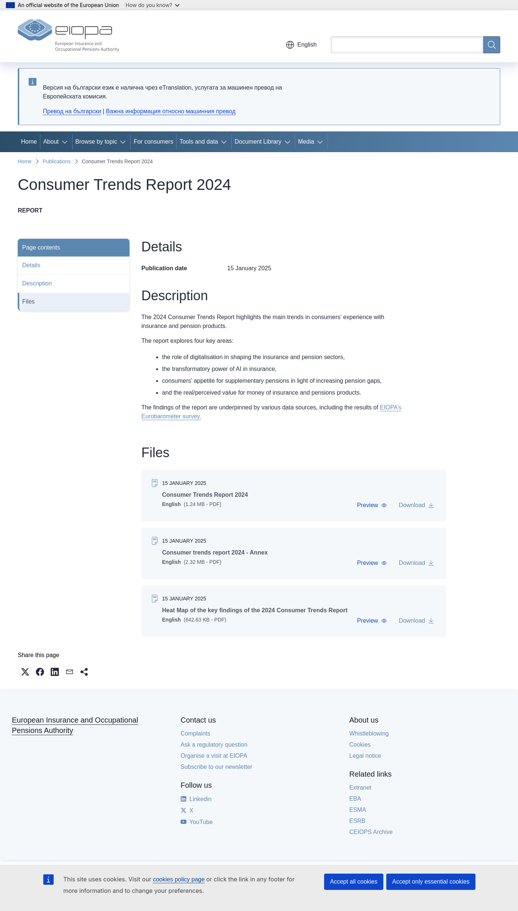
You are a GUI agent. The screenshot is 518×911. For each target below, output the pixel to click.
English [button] (301, 44)
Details (31, 265)
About (51, 141)
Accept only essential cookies (431, 881)
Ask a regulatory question (214, 744)
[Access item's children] (66, 141)
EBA (355, 799)
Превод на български (72, 111)
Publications (57, 161)
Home (29, 141)
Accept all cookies (353, 881)
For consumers (153, 141)
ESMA (357, 810)
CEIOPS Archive (371, 832)
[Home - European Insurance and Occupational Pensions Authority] (68, 36)
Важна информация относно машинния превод (170, 111)
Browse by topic (96, 141)
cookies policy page (179, 879)
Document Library (258, 141)
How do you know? (153, 5)
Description (37, 283)
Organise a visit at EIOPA (214, 756)
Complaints (195, 733)
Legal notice (365, 756)
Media (306, 141)
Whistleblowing (369, 733)
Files (28, 301)
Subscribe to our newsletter (216, 767)
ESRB (357, 821)
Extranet (360, 787)
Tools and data (198, 141)
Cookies (360, 744)
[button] (372, 505)
